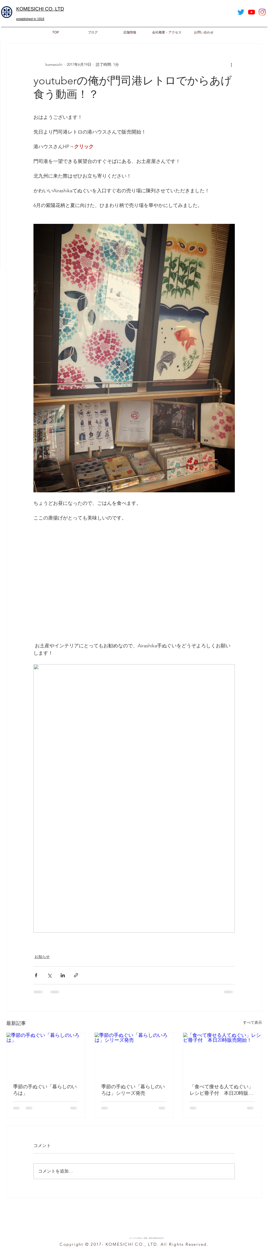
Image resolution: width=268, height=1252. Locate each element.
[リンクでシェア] (76, 975)
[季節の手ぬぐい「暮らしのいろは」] (46, 1055)
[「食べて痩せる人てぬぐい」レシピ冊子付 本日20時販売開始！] (222, 1055)
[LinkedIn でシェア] (62, 975)
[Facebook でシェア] (36, 975)
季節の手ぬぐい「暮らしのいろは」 (45, 1090)
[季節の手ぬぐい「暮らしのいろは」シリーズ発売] (134, 1055)
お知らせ (42, 956)
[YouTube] (251, 12)
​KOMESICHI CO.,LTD (40, 9)
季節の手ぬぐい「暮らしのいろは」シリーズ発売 (133, 1090)
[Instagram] (262, 12)
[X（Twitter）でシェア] (49, 975)
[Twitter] (241, 12)
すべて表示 (252, 1022)
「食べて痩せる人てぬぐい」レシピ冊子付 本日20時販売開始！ (221, 1090)
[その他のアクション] (231, 64)
